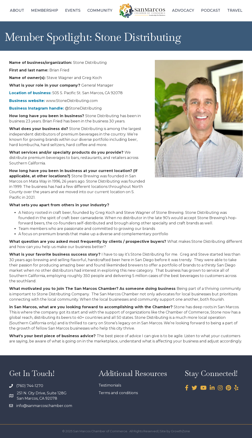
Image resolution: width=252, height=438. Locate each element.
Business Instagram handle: (36, 108)
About (17, 10)
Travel (234, 10)
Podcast (210, 10)
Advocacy (183, 10)
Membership (44, 10)
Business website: (27, 101)
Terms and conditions (118, 393)
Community (99, 10)
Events (72, 10)
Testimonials (110, 385)
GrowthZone (180, 431)
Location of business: (30, 93)
